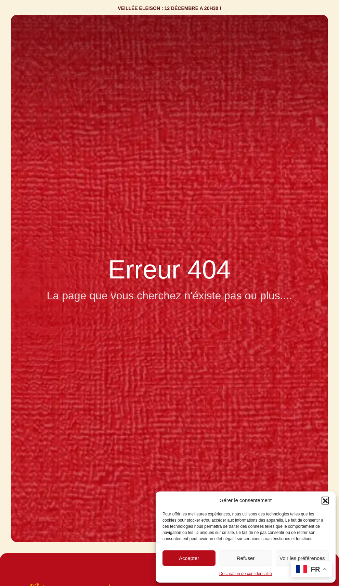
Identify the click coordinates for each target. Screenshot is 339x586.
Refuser (246, 558)
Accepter (189, 558)
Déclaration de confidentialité (245, 573)
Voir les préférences (302, 558)
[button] (325, 500)
